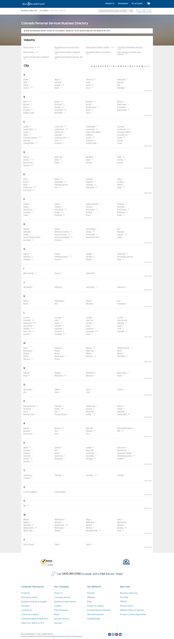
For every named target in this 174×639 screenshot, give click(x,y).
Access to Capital (95, 606)
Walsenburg (59, 519)
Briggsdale (121, 107)
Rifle (119, 431)
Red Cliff (89, 428)
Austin (57, 88)
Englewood (27, 187)
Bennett (26, 104)
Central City (59, 132)
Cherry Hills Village (93, 132)
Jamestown (27, 287)
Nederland (90, 373)
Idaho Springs (28, 273)
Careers (57, 606)
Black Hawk (121, 104)
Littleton (26, 328)
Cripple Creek (91, 143)
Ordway (120, 389)
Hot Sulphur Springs (125, 256)
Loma (119, 328)
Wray (119, 530)
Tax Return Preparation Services (130, 47)
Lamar (57, 323)
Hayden (89, 254)
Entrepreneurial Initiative (98, 610)
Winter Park (27, 530)
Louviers (26, 334)
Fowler (57, 212)
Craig (57, 140)
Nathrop (26, 373)
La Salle (89, 317)
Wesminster (121, 522)
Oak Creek (27, 389)
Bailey (25, 102)
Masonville (90, 351)
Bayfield (89, 102)
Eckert (25, 182)
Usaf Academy (60, 492)
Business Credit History (65, 601)
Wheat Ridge (28, 528)
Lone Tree (27, 331)
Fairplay (26, 204)
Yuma (88, 544)
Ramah (26, 428)
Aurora (26, 88)
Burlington (59, 113)
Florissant (121, 207)
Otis (24, 392)
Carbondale (90, 126)
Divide (88, 160)
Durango (26, 165)
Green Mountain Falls (31, 237)
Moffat (25, 356)
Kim (118, 301)
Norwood (89, 375)
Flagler (26, 207)
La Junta (58, 317)
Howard (58, 259)
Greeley (120, 234)
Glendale (26, 232)
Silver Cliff (90, 450)
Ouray (57, 392)
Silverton (26, 453)
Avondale (120, 88)
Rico (56, 431)
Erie (56, 187)
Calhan (26, 126)
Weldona (58, 522)
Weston (89, 525)
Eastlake (89, 179)
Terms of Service (73, 636)
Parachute (27, 409)
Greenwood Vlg (92, 237)
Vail (24, 506)
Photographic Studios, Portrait (97, 47)
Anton (88, 82)
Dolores (120, 160)
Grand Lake (90, 234)
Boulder (58, 107)
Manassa (58, 348)
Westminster (59, 525)
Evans (119, 187)
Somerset (27, 456)
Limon (119, 326)
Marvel (57, 351)
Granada (120, 232)
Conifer (89, 137)
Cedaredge (90, 129)
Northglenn (59, 375)
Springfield (90, 456)
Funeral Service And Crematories (36, 57)
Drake (57, 162)
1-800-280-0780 (144, 12)
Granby (26, 234)
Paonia (119, 406)
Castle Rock (59, 129)
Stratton (120, 459)
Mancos (89, 348)
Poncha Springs (61, 414)
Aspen (88, 85)
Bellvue (120, 102)
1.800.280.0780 (71, 573)
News (56, 614)
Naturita (58, 373)
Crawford (89, 140)
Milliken (89, 353)
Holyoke (89, 256)
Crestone (58, 143)
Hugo (119, 259)
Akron (57, 79)
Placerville (90, 411)
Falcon (57, 204)
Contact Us (26, 610)
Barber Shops (28, 52)
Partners (91, 593)
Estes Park (90, 187)
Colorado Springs (30, 137)
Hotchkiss (27, 259)
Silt (56, 450)
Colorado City (122, 135)
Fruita (119, 215)
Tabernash (27, 475)
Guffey (119, 237)
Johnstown (90, 287)
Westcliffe (27, 525)
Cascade (120, 126)
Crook (119, 143)
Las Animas (27, 326)
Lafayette (27, 320)
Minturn (120, 353)
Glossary (25, 606)
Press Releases (61, 610)
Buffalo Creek (28, 113)
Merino (57, 353)
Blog (89, 601)
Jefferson (58, 287)
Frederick (58, 215)
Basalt (57, 102)
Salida (25, 447)
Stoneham (58, 459)
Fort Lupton (90, 209)
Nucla (119, 375)
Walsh (88, 519)
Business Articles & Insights (34, 601)
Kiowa (25, 304)
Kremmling (121, 304)
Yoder (57, 544)
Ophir (88, 389)
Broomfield (59, 110)
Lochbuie (89, 328)
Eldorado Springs (61, 185)
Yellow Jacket (28, 544)
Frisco (88, 215)
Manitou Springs (123, 348)
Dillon (57, 160)
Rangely (58, 428)
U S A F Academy (30, 492)
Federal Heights (92, 204)
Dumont (89, 162)
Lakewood (27, 323)
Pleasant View (28, 414)
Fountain (26, 212)
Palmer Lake (90, 406)
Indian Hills (90, 273)
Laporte (89, 323)
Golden (89, 232)
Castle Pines (28, 129)
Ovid (87, 392)
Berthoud (58, 104)
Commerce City (60, 137)
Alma (25, 82)
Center (26, 132)
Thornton (89, 475)
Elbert (25, 185)
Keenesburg (59, 301)
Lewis (88, 326)
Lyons (88, 334)
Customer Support (30, 614)
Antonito (120, 82)
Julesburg (121, 287)
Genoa (57, 229)
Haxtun (57, 254)
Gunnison (27, 240)
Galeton (26, 229)
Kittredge (89, 304)
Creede (120, 140)
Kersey (88, 301)
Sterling (26, 459)
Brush (88, 110)
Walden (26, 519)
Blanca (26, 107)
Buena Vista (122, 110)
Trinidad (26, 478)
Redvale (26, 431)
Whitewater (59, 528)
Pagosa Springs (29, 406)
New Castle (121, 373)
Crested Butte (28, 143)
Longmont (90, 331)
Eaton (119, 179)
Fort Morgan (122, 209)
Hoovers (58, 623)
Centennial (121, 129)
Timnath (120, 475)
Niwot (25, 375)
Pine (56, 411)
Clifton (25, 135)
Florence (89, 207)
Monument (121, 356)
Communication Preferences (34, 618)
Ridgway (89, 431)
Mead (119, 351)
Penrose (89, 409)
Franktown (121, 212)
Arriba (25, 85)
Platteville (120, 411)
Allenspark (121, 79)
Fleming (58, 207)
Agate (25, 79)
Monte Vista (59, 356)
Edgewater (59, 182)
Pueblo (88, 414)
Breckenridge (91, 107)
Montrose (89, 356)
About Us (58, 593)
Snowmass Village (124, 453)
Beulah (88, 104)
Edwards (89, 182)
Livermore (58, 328)
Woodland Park (92, 530)
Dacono (26, 157)
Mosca (57, 359)
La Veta (120, 317)
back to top (148, 90)
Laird (56, 320)
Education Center (29, 597)
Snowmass (90, 453)
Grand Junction (60, 234)
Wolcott (57, 530)
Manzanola (27, 351)
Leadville (58, 326)
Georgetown (91, 229)
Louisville (120, 331)
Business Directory (129, 593)
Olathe (57, 389)
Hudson (89, 259)
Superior (26, 461)
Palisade (58, 406)
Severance (121, 447)
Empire (120, 185)
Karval (25, 301)
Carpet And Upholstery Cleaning (67, 52)
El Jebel (120, 182)
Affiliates (91, 597)
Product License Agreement (133, 614)
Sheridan (26, 450)
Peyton (119, 409)
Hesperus (27, 256)
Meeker (26, 353)
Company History (62, 597)
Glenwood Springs (62, 232)
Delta (119, 157)
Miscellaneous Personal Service (67, 47)
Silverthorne (122, 450)
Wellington (90, 522)
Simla (57, 453)
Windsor (120, 528)
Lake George (122, 320)
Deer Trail (58, 157)
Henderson (121, 254)
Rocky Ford (27, 434)
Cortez (119, 137)
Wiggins (89, 528)
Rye (87, 434)
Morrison (26, 359)
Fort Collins (59, 209)
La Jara (26, 317)
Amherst (58, 82)
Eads (25, 179)
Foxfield (89, 212)
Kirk (56, 304)
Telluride (58, 475)
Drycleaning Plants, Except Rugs (98, 52)
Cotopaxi (26, 140)
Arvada (57, 85)
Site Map (124, 597)
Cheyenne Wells (123, 132)
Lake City (89, 320)
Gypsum (58, 240)
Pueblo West (122, 414)
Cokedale (58, 135)
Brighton (26, 110)
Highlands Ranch (61, 256)
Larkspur (120, 323)
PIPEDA (123, 601)
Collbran (89, 135)
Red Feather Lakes (124, 428)
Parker (57, 409)
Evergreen (27, 190)
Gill (118, 229)
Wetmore (120, 525)
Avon (88, 88)
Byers (88, 113)
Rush (57, 434)
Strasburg (90, 459)
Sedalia (89, 447)
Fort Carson (27, 209)
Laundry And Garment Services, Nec (69, 57)
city (108, 31)
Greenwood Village (62, 237)
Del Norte (89, 157)
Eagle (57, 179)
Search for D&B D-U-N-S (32, 623)
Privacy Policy (126, 606)
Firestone (120, 204)
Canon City (59, 126)
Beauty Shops (28, 47)
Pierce (25, 411)
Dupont (120, 162)
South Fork (59, 456)
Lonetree (58, 331)
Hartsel (26, 254)
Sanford (58, 447)
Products (25, 593)
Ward (119, 519)
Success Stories (61, 618)
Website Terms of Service (132, 610)
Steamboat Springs (124, 456)
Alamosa (89, 79)
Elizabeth (89, 185)
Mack (25, 348)
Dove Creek (27, 162)
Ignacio (57, 273)
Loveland (58, 334)
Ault (118, 85)
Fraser (25, 215)
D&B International (95, 614)
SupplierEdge (93, 618)
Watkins (26, 522)
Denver (26, 160)
